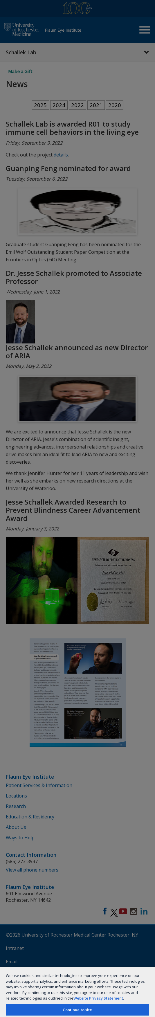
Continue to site (77, 1009)
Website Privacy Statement (98, 998)
